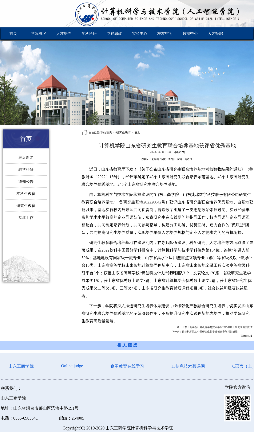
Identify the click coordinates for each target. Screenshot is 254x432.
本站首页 (106, 132)
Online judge (72, 365)
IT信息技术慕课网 (188, 366)
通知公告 (25, 181)
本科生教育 (25, 193)
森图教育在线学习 (127, 366)
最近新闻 (25, 157)
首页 (13, 33)
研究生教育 (123, 132)
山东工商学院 (21, 366)
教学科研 (25, 169)
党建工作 (25, 217)
